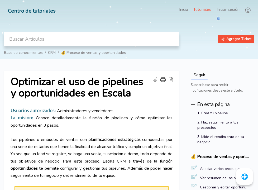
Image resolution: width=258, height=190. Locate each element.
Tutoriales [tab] (202, 9)
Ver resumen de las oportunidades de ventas (224, 177)
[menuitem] (228, 10)
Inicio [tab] (183, 9)
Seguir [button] (199, 75)
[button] (248, 10)
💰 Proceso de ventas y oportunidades (93, 52)
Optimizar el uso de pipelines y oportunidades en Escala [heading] (77, 87)
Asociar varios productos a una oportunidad (224, 168)
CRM (52, 52)
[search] (91, 39)
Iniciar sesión (228, 9)
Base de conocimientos (23, 52)
